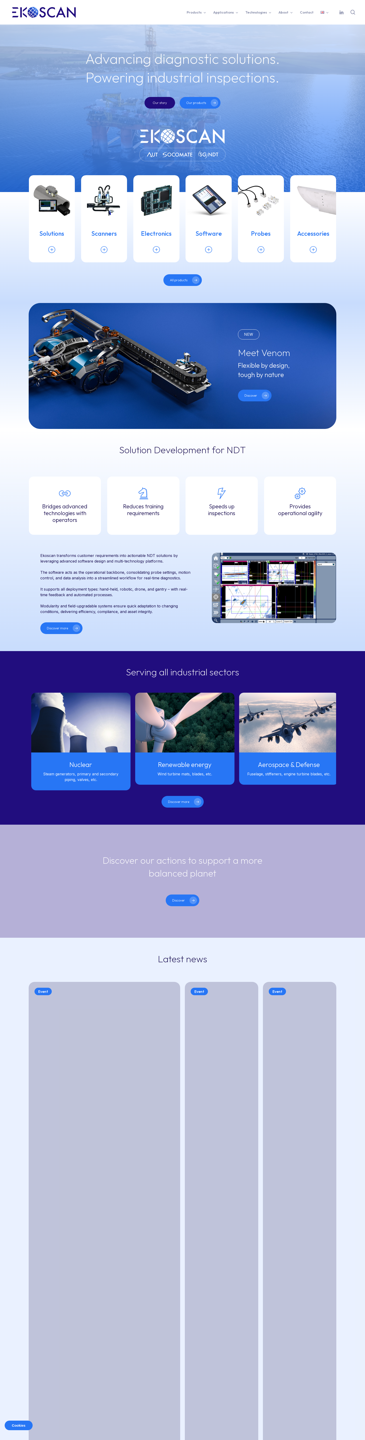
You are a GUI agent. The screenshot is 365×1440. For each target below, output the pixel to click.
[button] (160, 103)
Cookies (18, 1425)
